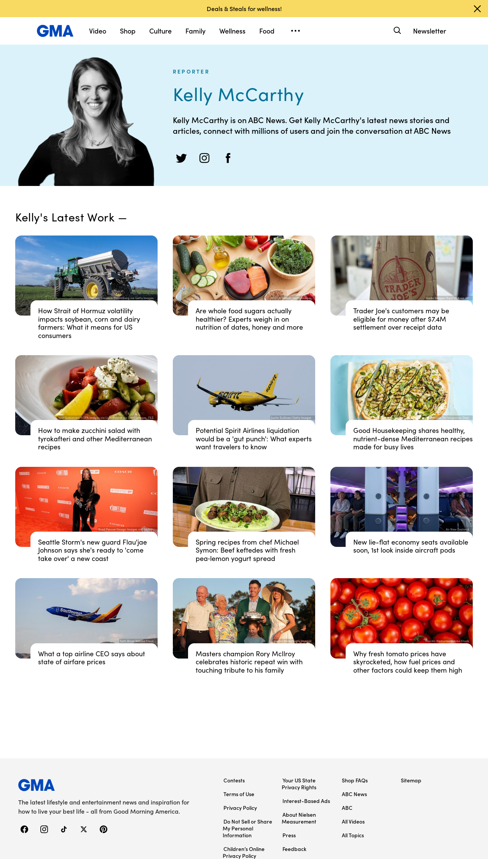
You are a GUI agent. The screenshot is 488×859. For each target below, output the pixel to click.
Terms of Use (238, 794)
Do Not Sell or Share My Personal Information (247, 828)
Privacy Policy (240, 807)
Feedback (294, 849)
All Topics (353, 835)
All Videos (353, 821)
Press (289, 835)
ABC (347, 807)
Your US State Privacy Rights (299, 783)
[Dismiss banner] (477, 8)
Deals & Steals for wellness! (244, 8)
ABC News (354, 794)
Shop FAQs (355, 780)
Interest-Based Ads (306, 801)
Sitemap (411, 780)
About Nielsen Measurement (299, 818)
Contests (234, 780)
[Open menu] (295, 31)
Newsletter (429, 30)
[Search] (396, 30)
